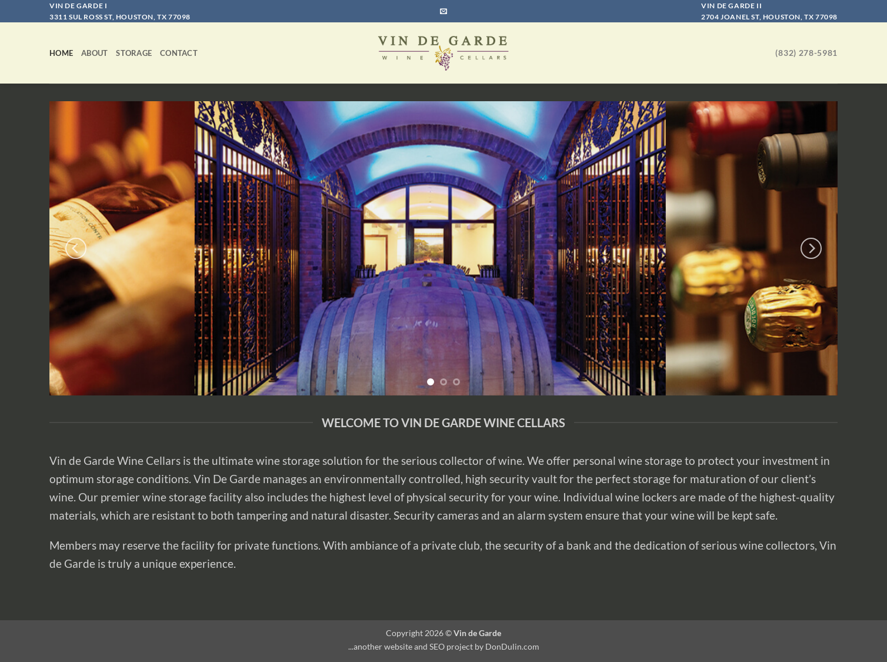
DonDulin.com (512, 646)
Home (61, 53)
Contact (179, 53)
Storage (134, 53)
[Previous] (75, 248)
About (94, 53)
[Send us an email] (443, 12)
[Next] (811, 248)
